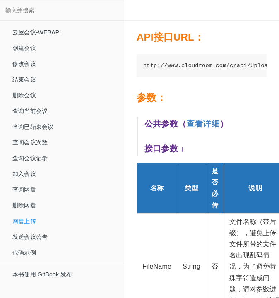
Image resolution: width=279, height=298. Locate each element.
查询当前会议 (30, 111)
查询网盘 (24, 189)
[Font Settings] (161, 10)
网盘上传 (24, 221)
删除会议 (24, 95)
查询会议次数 (30, 142)
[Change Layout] (146, 10)
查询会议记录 (30, 158)
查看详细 (203, 123)
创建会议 (24, 48)
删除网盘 (24, 205)
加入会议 (24, 174)
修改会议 (24, 63)
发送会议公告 (30, 236)
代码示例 (20, 252)
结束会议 (24, 79)
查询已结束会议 (32, 126)
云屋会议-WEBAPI (36, 32)
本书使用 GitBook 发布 (42, 274)
